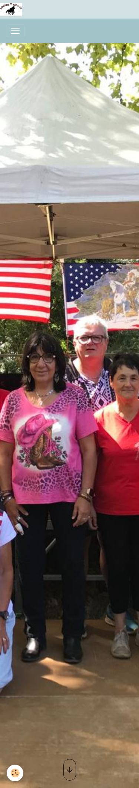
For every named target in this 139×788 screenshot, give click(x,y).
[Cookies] (15, 773)
